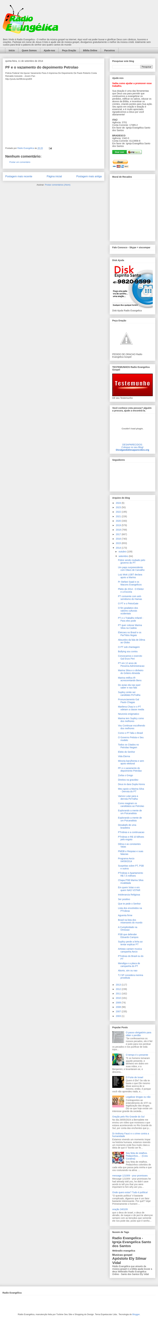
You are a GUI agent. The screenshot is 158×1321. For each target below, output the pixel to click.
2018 (119, 529)
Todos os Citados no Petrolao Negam (128, 746)
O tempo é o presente (137, 1055)
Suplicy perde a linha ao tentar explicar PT (130, 943)
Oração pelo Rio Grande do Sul (128, 1116)
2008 (119, 1007)
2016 (119, 538)
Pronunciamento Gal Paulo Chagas (128, 701)
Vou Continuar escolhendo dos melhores (131, 727)
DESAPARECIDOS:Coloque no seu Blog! (132, 446)
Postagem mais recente (18, 176)
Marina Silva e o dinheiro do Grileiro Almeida (130, 671)
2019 (119, 525)
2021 (119, 516)
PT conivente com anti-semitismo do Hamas (130, 597)
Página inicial (54, 176)
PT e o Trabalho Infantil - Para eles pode (130, 619)
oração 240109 (120, 1209)
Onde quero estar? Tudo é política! (130, 1192)
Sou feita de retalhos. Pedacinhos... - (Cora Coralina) (137, 1156)
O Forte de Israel (134, 1077)
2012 (119, 989)
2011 (119, 993)
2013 (119, 984)
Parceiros (109, 50)
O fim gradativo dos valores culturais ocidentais (128, 611)
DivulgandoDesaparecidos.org (132, 450)
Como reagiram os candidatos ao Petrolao (131, 804)
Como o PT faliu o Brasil (130, 733)
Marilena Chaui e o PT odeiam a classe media (131, 708)
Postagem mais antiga (89, 176)
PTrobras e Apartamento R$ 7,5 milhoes (130, 874)
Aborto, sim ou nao (127, 970)
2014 (119, 547)
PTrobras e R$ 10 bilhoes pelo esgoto (131, 838)
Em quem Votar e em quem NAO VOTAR (129, 889)
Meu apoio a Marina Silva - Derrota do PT (131, 790)
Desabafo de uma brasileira (127, 826)
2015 (119, 543)
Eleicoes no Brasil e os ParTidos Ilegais (129, 634)
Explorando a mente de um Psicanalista (130, 812)
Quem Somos (29, 50)
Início (12, 50)
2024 (119, 503)
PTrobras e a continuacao (131, 832)
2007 (119, 1011)
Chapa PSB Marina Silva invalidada (130, 881)
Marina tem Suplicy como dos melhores (131, 719)
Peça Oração (69, 50)
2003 (119, 1016)
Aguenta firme (125, 915)
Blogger (136, 1314)
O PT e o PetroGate (128, 603)
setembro (123, 556)
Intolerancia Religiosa (129, 894)
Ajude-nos (49, 50)
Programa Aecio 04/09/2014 (126, 860)
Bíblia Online (90, 50)
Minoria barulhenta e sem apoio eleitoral (131, 762)
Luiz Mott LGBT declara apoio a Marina (130, 576)
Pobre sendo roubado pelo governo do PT (131, 561)
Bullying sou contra (127, 651)
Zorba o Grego (125, 775)
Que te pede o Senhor (129, 903)
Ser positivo (124, 899)
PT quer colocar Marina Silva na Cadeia (130, 626)
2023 (119, 507)
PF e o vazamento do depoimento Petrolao (130, 769)
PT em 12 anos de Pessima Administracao (131, 664)
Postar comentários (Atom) (57, 185)
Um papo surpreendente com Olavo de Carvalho (131, 568)
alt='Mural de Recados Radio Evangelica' (132, 209)
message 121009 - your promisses (130, 1175)
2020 (119, 521)
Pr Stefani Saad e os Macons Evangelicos (130, 583)
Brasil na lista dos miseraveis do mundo (130, 921)
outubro (122, 551)
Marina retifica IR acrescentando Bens (130, 679)
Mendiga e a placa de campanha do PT (129, 964)
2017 (119, 534)
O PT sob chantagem (129, 647)
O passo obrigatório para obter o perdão (138, 1034)
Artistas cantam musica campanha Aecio (130, 950)
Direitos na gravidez (128, 779)
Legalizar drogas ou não (138, 1097)
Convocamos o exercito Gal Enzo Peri (130, 657)
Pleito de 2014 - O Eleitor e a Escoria (131, 590)
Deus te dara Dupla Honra (131, 784)
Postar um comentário (19, 162)
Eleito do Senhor (126, 752)
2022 (119, 511)
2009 (119, 1002)
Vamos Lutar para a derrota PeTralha (128, 797)
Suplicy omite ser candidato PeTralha (129, 693)
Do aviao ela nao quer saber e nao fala (129, 686)
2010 (119, 998)
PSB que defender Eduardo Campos (128, 936)
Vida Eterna (124, 756)
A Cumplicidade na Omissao (127, 928)
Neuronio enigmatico (128, 714)
